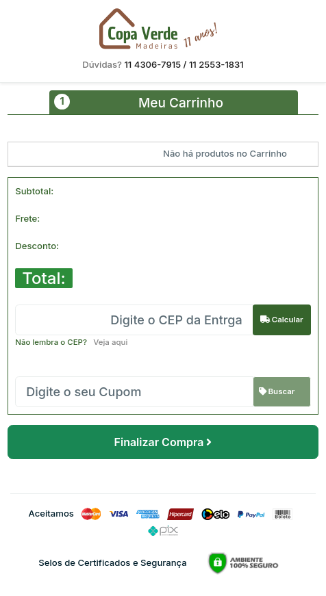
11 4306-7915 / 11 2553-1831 (183, 64)
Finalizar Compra (163, 442)
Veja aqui (107, 342)
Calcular (281, 319)
